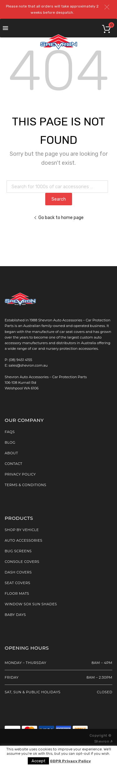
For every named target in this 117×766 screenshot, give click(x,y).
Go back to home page (59, 217)
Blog (10, 442)
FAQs (10, 432)
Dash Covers (18, 572)
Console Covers (22, 561)
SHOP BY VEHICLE (22, 530)
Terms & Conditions (25, 485)
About (11, 453)
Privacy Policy (20, 474)
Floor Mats (17, 593)
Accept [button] (38, 761)
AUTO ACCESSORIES (23, 540)
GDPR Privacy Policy (70, 761)
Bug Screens (18, 551)
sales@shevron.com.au (28, 365)
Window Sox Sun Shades (31, 604)
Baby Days (15, 614)
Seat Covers (17, 583)
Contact (13, 463)
